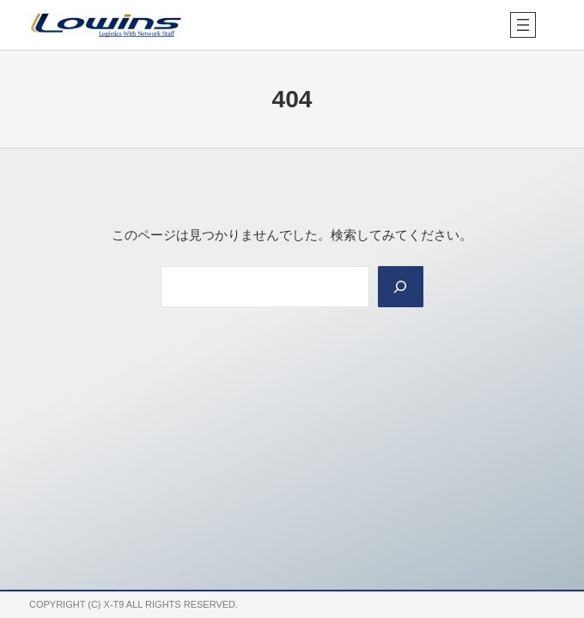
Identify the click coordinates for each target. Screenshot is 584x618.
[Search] (401, 286)
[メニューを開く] (523, 25)
